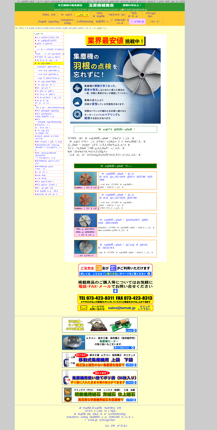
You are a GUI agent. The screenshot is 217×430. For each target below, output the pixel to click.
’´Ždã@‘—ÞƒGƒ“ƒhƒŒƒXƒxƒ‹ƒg (49, 107)
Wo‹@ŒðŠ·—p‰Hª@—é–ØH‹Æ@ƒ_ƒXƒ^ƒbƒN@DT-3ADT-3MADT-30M (126, 176)
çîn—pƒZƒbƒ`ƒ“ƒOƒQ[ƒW (47, 37)
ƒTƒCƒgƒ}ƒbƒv (107, 420)
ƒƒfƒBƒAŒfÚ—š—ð (118, 417)
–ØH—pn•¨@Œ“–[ (45, 94)
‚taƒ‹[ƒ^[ (41, 172)
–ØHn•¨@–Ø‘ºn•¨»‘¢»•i (42, 102)
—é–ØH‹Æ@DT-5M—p (47, 74)
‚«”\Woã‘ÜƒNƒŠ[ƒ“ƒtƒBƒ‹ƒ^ (49, 48)
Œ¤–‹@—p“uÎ (42, 88)
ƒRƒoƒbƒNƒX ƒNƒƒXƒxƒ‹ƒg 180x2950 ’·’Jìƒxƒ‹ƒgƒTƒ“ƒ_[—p (48, 147)
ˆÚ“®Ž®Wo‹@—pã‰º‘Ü (47, 57)
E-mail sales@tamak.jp (135, 9)
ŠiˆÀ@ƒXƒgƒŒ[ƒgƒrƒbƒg (46, 111)
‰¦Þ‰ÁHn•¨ (97, 414)
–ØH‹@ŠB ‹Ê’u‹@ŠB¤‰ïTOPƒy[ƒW (99, 408)
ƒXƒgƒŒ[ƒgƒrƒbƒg (48, 21)
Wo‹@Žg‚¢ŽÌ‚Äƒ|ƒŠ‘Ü (45, 41)
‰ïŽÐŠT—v (102, 21)
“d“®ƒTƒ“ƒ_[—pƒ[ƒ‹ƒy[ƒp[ (42, 126)
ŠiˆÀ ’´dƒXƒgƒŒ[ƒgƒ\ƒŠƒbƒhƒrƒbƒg (48, 120)
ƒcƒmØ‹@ (40, 175)
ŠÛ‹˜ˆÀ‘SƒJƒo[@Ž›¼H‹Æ (48, 142)
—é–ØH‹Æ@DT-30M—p (48, 71)
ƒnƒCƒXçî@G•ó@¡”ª (46, 194)
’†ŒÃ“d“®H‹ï (116, 14)
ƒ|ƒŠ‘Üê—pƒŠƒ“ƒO (43, 44)
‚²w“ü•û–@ (137, 21)
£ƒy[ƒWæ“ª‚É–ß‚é (115, 425)
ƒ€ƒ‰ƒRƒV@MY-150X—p (48, 67)
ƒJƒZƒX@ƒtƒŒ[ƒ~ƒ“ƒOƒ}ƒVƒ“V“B (47, 137)
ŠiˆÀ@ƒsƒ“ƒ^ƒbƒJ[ (44, 182)
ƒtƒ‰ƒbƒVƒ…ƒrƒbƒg (77, 417)
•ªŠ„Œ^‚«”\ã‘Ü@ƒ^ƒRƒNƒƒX (49, 53)
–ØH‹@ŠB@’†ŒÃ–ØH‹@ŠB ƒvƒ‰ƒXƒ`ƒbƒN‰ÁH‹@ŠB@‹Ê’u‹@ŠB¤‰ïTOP (54, 28)
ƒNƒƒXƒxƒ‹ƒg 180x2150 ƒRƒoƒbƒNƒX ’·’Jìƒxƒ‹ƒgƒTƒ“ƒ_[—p (45, 155)
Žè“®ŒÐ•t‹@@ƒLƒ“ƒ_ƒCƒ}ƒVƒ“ (47, 162)
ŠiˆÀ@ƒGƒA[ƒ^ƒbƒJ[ (46, 185)
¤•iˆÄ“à (87, 411)
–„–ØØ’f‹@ (41, 178)
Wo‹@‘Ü (65, 14)
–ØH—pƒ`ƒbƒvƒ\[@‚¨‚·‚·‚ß (48, 97)
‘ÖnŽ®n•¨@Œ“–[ (44, 91)
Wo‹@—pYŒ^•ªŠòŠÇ (45, 82)
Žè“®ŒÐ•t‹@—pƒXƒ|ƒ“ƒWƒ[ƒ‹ (44, 167)
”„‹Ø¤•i (88, 28)
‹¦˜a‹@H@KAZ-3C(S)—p (48, 78)
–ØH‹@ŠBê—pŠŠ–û (46, 191)
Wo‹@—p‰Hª (43, 63)
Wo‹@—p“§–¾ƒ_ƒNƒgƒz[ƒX (42, 132)
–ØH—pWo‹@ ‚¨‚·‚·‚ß (46, 60)
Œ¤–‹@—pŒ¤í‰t (44, 188)
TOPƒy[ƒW (48, 14)
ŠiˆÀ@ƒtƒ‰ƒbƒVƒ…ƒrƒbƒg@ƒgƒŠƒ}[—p (44, 115)
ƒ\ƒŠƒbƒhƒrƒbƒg (85, 21)
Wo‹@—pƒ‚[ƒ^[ (44, 85)
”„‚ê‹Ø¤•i (82, 14)
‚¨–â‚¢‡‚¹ (154, 21)
